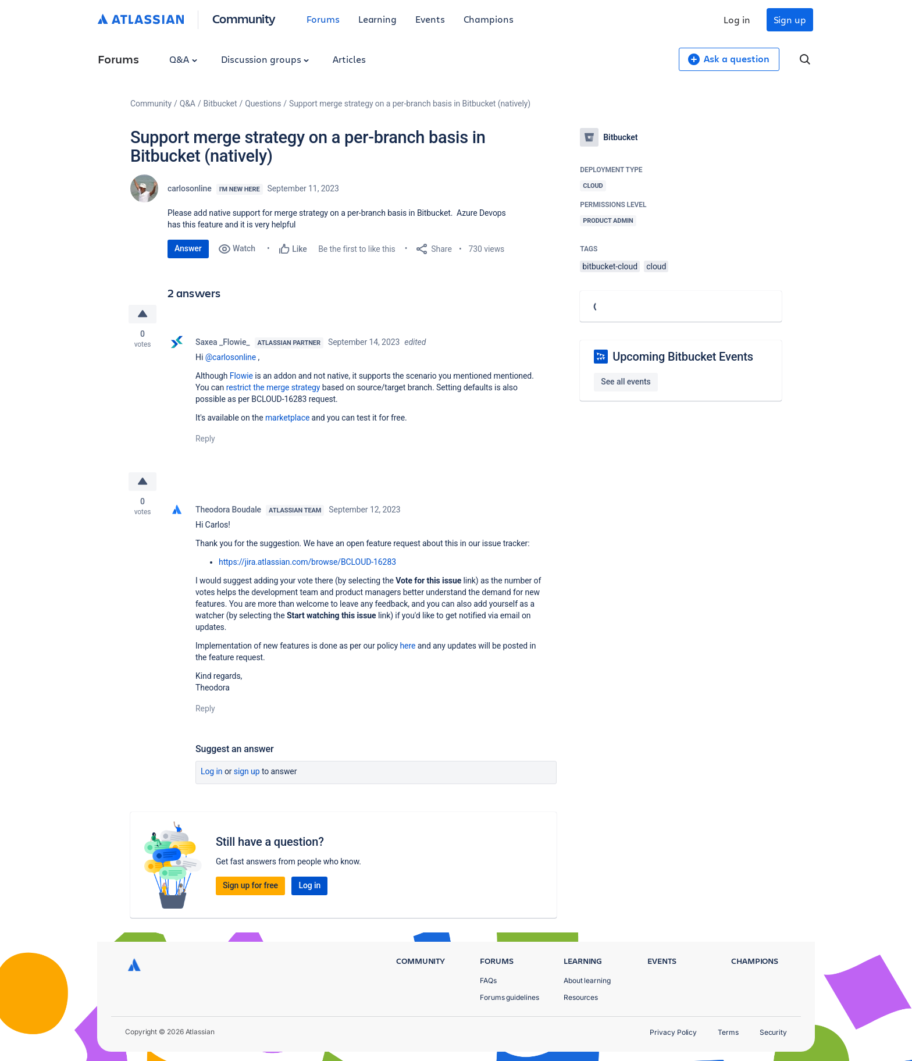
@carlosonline (230, 357)
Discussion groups (265, 59)
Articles (349, 59)
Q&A (183, 59)
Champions (489, 19)
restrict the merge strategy (273, 387)
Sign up (790, 19)
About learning (587, 980)
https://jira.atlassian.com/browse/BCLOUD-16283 (307, 562)
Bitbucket (220, 103)
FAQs (488, 980)
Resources (581, 997)
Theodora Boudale (228, 509)
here (407, 645)
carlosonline (190, 188)
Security (773, 1032)
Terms (728, 1032)
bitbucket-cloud (609, 266)
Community (244, 18)
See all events (625, 381)
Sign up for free (250, 885)
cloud (656, 266)
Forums (323, 19)
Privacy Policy (673, 1032)
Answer (188, 248)
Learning (377, 19)
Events (430, 19)
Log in (737, 19)
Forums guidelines (509, 997)
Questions (263, 103)
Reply (205, 438)
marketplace (287, 417)
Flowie (241, 375)
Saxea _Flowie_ (222, 342)
